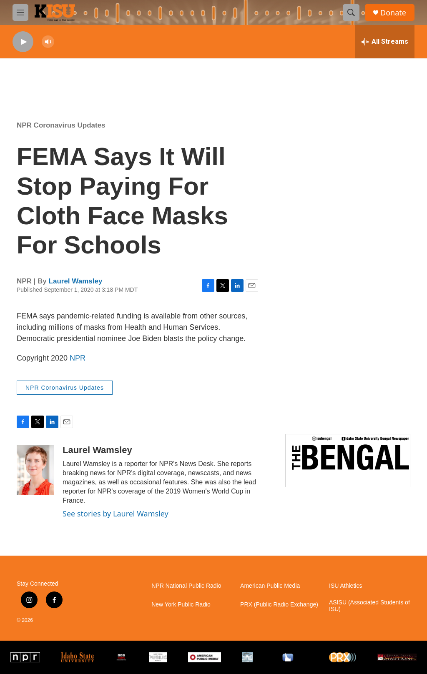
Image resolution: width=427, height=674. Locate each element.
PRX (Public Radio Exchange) (279, 604)
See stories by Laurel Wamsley (115, 514)
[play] (23, 42)
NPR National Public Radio (186, 586)
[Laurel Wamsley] (35, 470)
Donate (393, 12)
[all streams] (384, 41)
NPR (77, 358)
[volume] (48, 42)
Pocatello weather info (133, 79)
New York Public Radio (181, 604)
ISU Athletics (345, 586)
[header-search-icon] (351, 12)
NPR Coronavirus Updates (61, 125)
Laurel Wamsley (76, 281)
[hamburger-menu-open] (20, 12)
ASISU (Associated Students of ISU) (369, 605)
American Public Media (270, 586)
